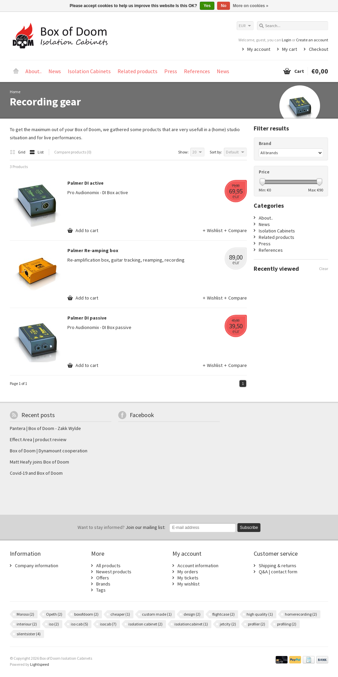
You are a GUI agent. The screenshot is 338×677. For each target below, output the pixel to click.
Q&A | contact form (278, 572)
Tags (101, 590)
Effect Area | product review (38, 439)
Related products (137, 71)
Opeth (54, 614)
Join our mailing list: (121, 527)
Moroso (25, 614)
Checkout (318, 49)
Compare (235, 230)
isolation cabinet (145, 624)
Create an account (312, 39)
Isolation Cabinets (89, 71)
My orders (187, 572)
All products (108, 565)
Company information (36, 565)
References (197, 71)
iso (54, 624)
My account (258, 49)
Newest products (113, 572)
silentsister (29, 633)
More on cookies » (251, 5)
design (192, 614)
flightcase (223, 614)
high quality (260, 614)
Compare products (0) (72, 152)
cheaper (120, 614)
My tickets (187, 578)
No (223, 5)
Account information (197, 565)
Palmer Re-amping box (92, 250)
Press (170, 71)
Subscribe (249, 527)
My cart (289, 49)
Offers (102, 578)
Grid (18, 152)
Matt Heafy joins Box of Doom (39, 462)
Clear (323, 268)
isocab (108, 624)
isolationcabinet (191, 624)
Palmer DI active (85, 183)
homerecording (301, 614)
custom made (157, 614)
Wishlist (213, 230)
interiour (27, 624)
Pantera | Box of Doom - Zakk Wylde (45, 428)
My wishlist (188, 584)
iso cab (79, 624)
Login (286, 39)
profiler (256, 624)
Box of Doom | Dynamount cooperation (48, 451)
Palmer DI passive (87, 318)
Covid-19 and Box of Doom (36, 473)
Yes (207, 5)
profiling (286, 624)
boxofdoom (86, 614)
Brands (103, 584)
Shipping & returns (277, 565)
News (54, 71)
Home (16, 71)
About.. (33, 71)
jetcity (228, 624)
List (36, 152)
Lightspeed (39, 664)
